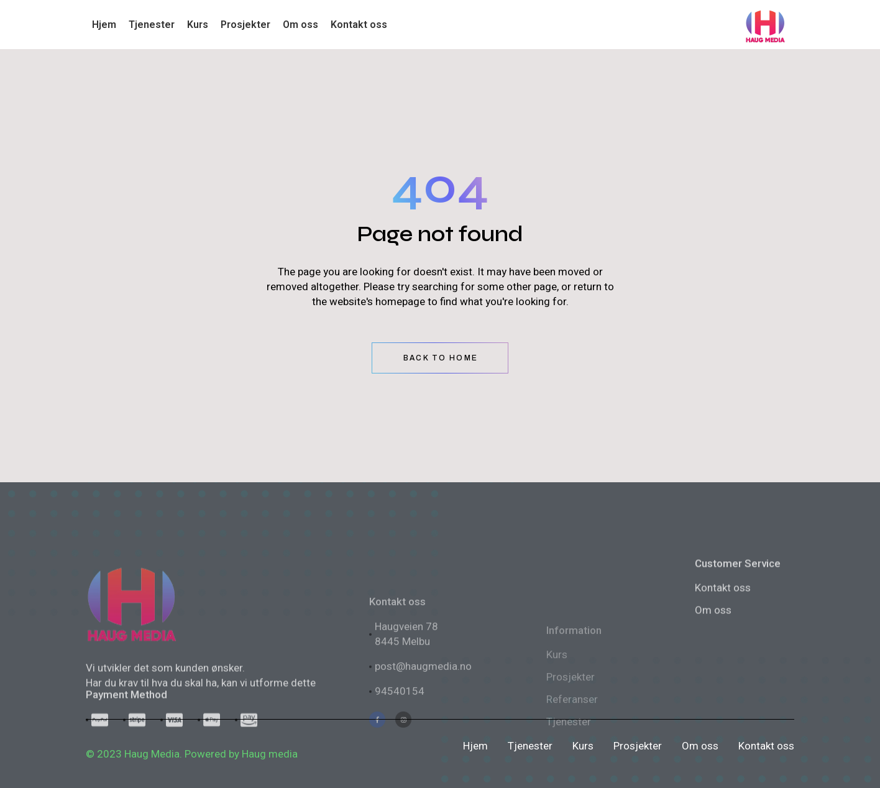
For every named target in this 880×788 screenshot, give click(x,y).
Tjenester (530, 746)
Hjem (475, 746)
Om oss (713, 677)
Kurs (583, 746)
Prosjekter (637, 746)
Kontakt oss (723, 654)
